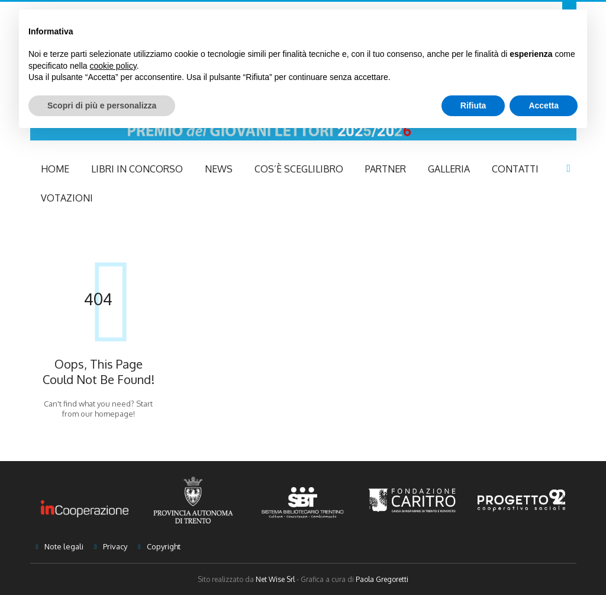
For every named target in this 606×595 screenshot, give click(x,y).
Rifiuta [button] (473, 105)
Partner (385, 169)
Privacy (115, 546)
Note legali (63, 546)
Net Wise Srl (275, 579)
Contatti (515, 169)
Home (55, 169)
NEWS (219, 169)
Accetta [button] (543, 105)
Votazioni (67, 198)
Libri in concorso (137, 169)
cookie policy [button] (113, 66)
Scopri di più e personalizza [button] (101, 105)
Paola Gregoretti (382, 579)
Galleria (449, 169)
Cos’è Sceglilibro (298, 169)
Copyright (163, 546)
